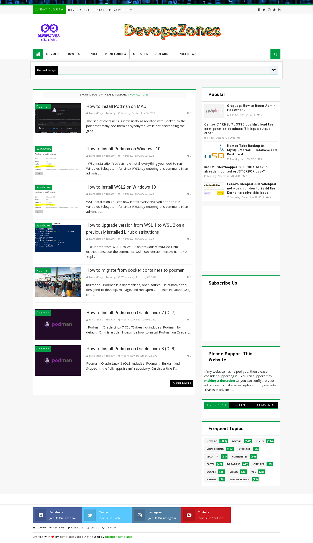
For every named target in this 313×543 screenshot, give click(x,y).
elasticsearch (239, 479)
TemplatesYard (70, 536)
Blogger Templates (119, 536)
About (84, 10)
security (212, 456)
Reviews (57, 527)
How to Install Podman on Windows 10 (123, 148)
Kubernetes (240, 456)
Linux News (186, 54)
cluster (258, 464)
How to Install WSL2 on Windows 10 (121, 187)
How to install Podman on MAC (116, 106)
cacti (210, 464)
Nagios (211, 479)
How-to (74, 54)
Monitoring (115, 54)
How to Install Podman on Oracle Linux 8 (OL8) (131, 348)
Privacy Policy (120, 10)
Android (76, 527)
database (233, 464)
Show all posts (138, 94)
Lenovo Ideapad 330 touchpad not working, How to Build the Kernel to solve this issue (251, 188)
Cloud (39, 527)
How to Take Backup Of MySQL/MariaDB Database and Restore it (252, 150)
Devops (53, 54)
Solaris (162, 54)
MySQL (233, 471)
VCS (253, 471)
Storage (244, 449)
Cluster (140, 54)
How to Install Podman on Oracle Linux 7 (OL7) (131, 312)
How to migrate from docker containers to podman (135, 270)
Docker (211, 471)
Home (72, 10)
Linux (92, 54)
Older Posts (182, 383)
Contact (99, 10)
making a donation (219, 380)
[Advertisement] (241, 238)
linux (260, 441)
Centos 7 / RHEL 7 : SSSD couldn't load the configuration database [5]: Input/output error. (238, 129)
